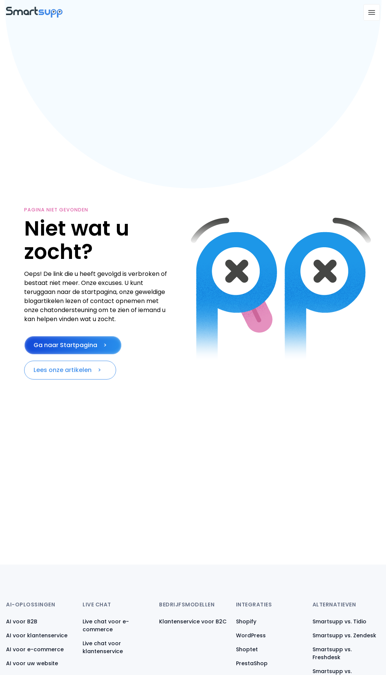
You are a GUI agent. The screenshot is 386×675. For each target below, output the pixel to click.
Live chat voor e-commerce (106, 625)
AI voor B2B (21, 621)
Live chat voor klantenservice (103, 647)
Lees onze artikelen (63, 370)
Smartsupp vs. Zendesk (344, 635)
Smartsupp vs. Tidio (339, 621)
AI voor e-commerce (35, 649)
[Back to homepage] (34, 15)
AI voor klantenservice (36, 635)
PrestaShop (252, 663)
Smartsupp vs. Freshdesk (332, 653)
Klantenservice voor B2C (193, 621)
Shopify (246, 621)
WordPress (251, 635)
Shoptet (247, 649)
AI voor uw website (32, 663)
